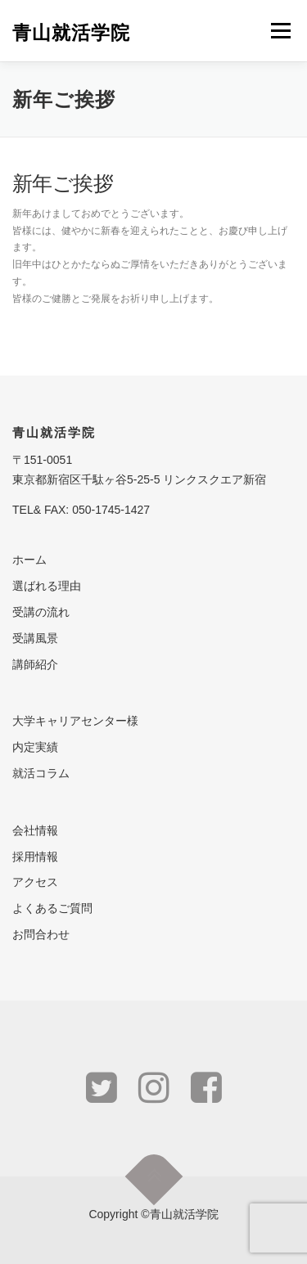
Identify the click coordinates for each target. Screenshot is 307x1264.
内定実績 (35, 746)
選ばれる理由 (46, 585)
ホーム (29, 559)
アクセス (35, 881)
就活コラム (41, 773)
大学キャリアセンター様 (75, 720)
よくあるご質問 (52, 908)
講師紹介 (35, 664)
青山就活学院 (71, 32)
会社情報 (35, 830)
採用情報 (35, 856)
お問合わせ (41, 934)
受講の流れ (41, 612)
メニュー (280, 30)
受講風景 (35, 638)
